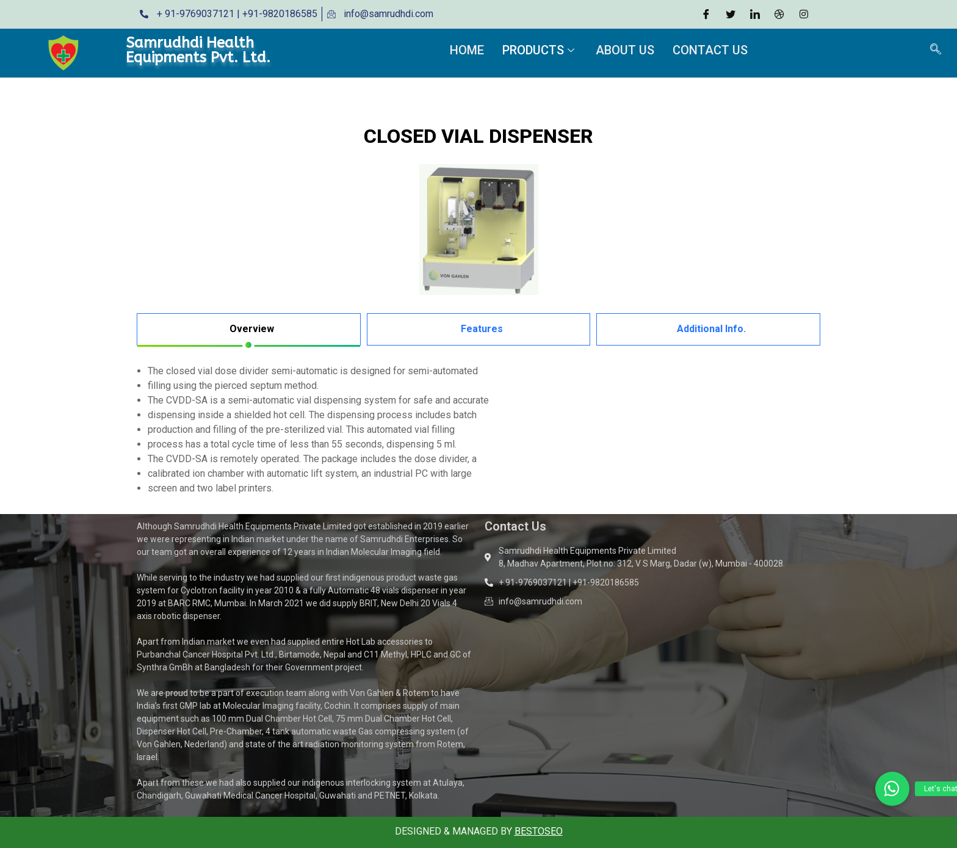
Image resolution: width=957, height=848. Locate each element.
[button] (892, 789)
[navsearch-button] (935, 50)
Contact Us (710, 50)
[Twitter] (730, 14)
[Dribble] (779, 14)
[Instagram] (804, 14)
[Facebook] (706, 14)
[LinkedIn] (755, 14)
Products (539, 50)
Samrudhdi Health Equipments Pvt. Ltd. (198, 50)
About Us (625, 50)
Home (467, 50)
